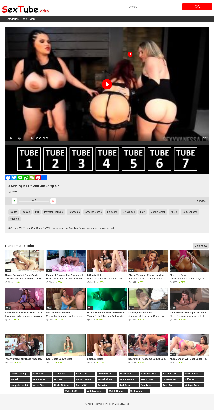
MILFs (174, 212)
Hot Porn (59, 379)
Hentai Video (105, 379)
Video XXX (71, 391)
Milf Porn (190, 379)
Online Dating (18, 373)
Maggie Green (158, 212)
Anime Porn (104, 373)
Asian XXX (125, 373)
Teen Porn (168, 385)
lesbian (26, 212)
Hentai (14, 379)
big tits (13, 212)
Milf (37, 212)
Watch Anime (94, 391)
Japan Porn (169, 379)
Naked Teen (38, 385)
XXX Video (136, 391)
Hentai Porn (39, 379)
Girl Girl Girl (129, 212)
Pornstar (102, 385)
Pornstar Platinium (53, 212)
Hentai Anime (83, 379)
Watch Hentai (116, 391)
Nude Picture (61, 385)
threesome (74, 212)
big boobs (112, 212)
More (33, 19)
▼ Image (201, 201)
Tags (24, 19)
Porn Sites (38, 373)
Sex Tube (146, 385)
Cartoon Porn (148, 373)
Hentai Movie (126, 379)
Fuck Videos (191, 373)
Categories (12, 19)
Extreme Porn (170, 373)
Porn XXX (81, 385)
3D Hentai (59, 373)
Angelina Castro (93, 212)
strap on (14, 218)
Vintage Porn (192, 385)
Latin (142, 212)
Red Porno (125, 385)
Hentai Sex (147, 379)
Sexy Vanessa (190, 212)
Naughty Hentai (19, 385)
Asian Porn (82, 373)
